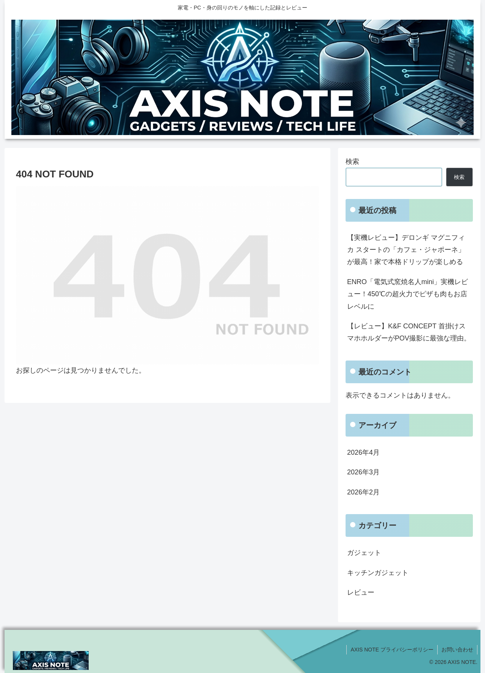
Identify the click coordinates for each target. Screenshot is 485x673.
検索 (352, 161)
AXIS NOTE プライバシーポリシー (391, 650)
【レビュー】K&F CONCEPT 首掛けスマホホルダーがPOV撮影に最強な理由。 (409, 332)
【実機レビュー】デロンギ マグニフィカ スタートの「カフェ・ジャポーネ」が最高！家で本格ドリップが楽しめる (406, 250)
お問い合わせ (457, 650)
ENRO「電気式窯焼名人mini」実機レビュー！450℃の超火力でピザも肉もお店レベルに (407, 294)
